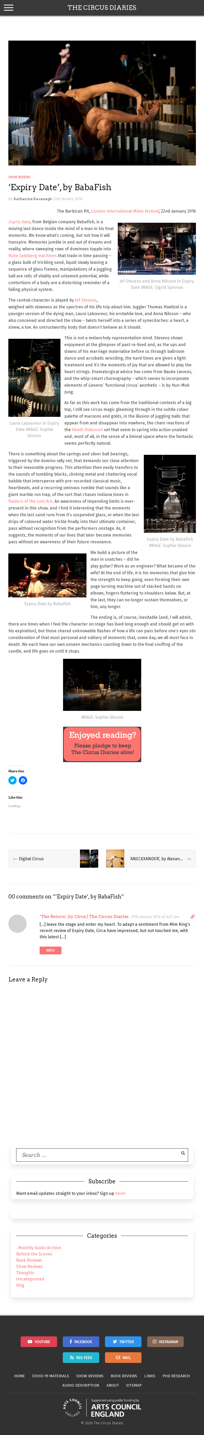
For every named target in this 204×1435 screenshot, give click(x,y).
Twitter (126, 1342)
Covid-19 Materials (50, 1376)
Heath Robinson (87, 429)
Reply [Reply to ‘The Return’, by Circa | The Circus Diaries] (50, 950)
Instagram (168, 1342)
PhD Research (176, 1376)
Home (19, 1376)
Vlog (20, 1285)
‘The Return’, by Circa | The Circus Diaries (84, 916)
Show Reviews (19, 177)
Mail (126, 1358)
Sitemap (134, 1385)
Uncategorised (30, 1279)
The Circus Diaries (101, 7)
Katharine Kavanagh (33, 199)
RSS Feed (84, 1358)
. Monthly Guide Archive (38, 1247)
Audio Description (80, 1385)
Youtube (42, 1342)
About (113, 1385)
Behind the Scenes (34, 1254)
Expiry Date (19, 221)
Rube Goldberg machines (32, 255)
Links (149, 1376)
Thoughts (25, 1272)
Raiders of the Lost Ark (30, 501)
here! (120, 1193)
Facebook (83, 1342)
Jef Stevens (86, 300)
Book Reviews (29, 1260)
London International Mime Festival (125, 211)
